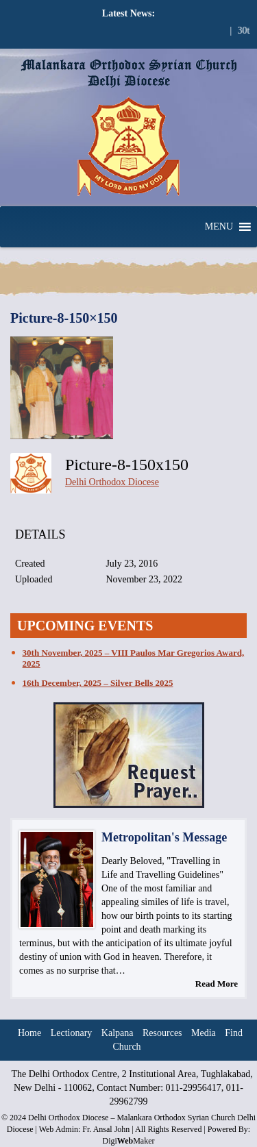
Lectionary (72, 1033)
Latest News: (128, 13)
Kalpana (117, 1033)
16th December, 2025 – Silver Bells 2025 (98, 683)
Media (203, 1033)
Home (29, 1033)
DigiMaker (128, 1141)
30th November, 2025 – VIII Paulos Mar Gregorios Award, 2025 (134, 658)
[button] (219, 226)
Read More (216, 983)
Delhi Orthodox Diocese (112, 482)
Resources (162, 1033)
